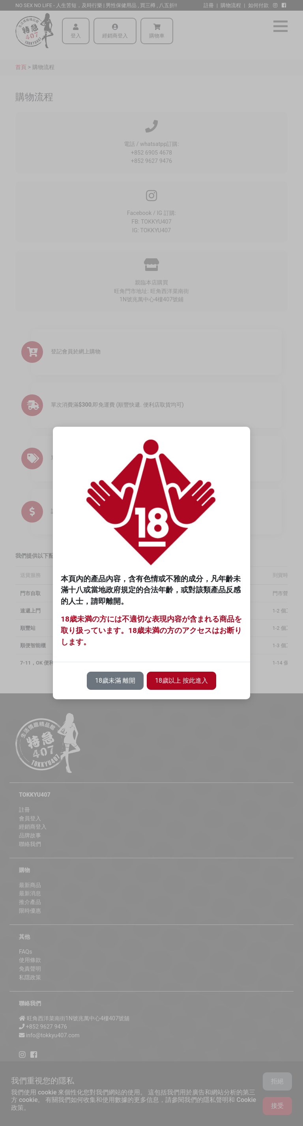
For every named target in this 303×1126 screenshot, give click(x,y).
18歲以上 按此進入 (181, 680)
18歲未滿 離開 (115, 680)
